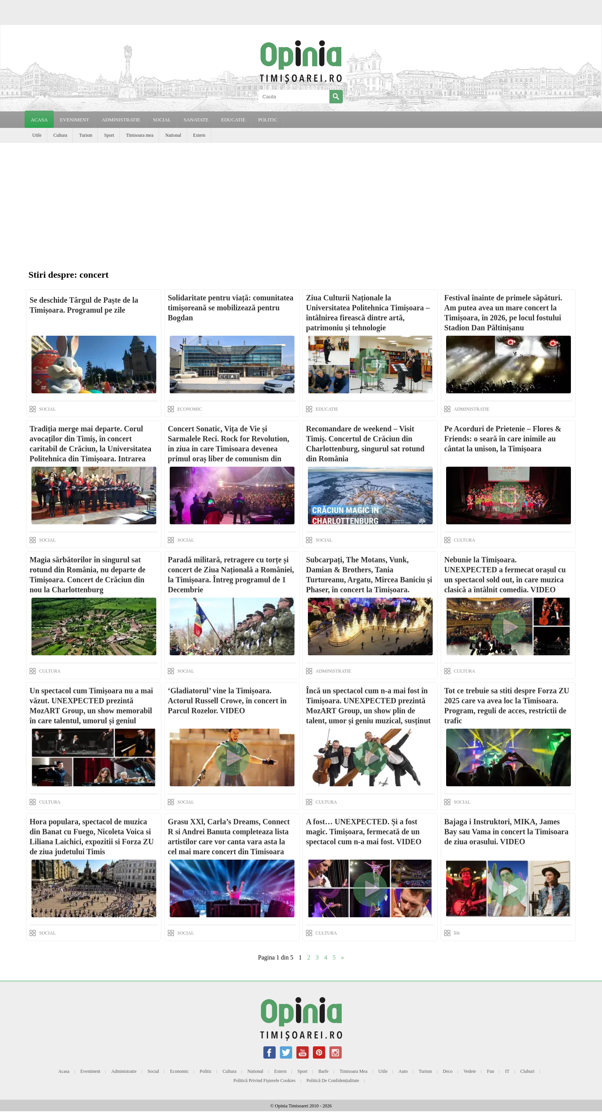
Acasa (39, 120)
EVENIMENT (74, 120)
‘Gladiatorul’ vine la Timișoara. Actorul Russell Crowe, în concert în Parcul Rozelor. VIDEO (227, 700)
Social (153, 1071)
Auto (403, 1071)
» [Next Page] (342, 957)
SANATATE (196, 120)
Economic (179, 1071)
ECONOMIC (189, 409)
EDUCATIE (233, 120)
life (457, 933)
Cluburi (527, 1071)
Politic (206, 1071)
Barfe (323, 1071)
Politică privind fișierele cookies (264, 1080)
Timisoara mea (139, 135)
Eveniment (90, 1071)
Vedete (469, 1071)
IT (507, 1071)
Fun (490, 1071)
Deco (447, 1071)
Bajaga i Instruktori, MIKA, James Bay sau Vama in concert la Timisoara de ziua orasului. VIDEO (506, 831)
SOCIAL (162, 120)
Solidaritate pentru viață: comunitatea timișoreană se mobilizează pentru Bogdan (230, 307)
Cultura (60, 135)
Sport (109, 135)
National (173, 135)
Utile (36, 135)
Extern (199, 135)
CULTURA (464, 540)
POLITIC (267, 120)
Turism (85, 135)
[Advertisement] (301, 200)
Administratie (124, 1071)
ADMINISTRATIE (121, 120)
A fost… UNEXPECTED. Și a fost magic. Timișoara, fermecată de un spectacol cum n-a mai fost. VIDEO (364, 831)
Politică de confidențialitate (332, 1080)
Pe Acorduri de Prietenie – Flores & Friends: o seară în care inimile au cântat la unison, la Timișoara (502, 438)
